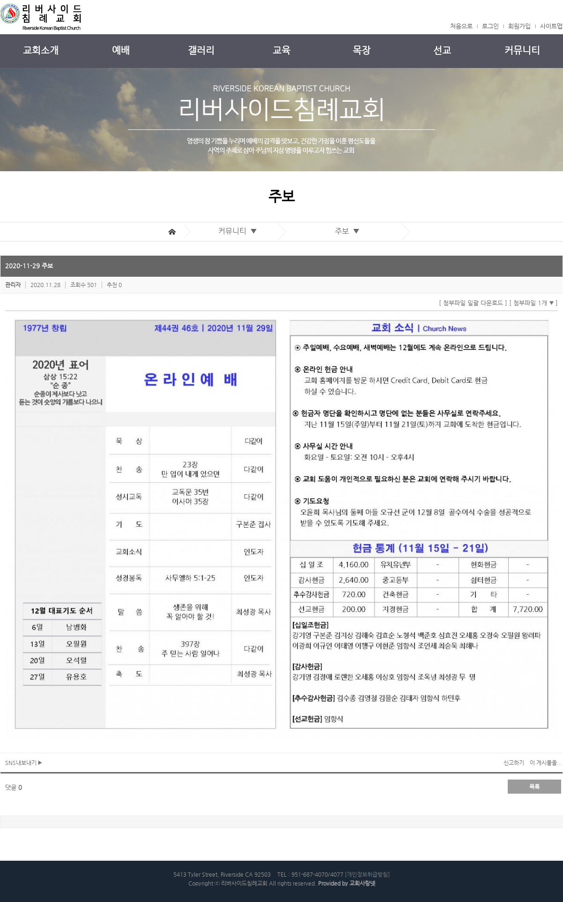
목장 (361, 50)
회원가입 (519, 26)
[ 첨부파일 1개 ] (533, 302)
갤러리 (201, 50)
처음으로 (461, 26)
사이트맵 (551, 26)
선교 (442, 50)
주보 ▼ (349, 231)
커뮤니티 (522, 50)
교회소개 (41, 50)
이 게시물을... (546, 762)
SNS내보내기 (23, 762)
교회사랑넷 (362, 883)
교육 (281, 50)
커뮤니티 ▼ (239, 231)
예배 (121, 50)
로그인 (490, 26)
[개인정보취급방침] (367, 874)
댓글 (13, 787)
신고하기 (514, 762)
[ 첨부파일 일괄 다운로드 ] (473, 302)
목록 (534, 786)
